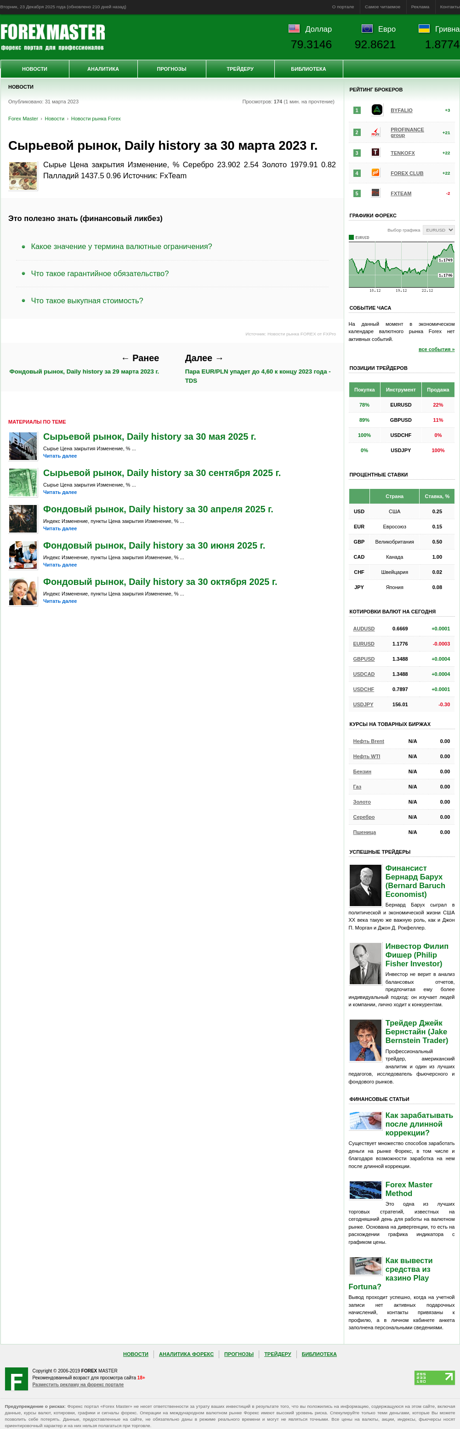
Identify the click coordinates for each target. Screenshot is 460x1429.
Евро (387, 29)
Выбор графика (403, 229)
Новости (34, 69)
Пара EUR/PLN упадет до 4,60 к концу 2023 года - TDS (258, 368)
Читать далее (60, 456)
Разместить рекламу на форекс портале (78, 1384)
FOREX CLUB (407, 173)
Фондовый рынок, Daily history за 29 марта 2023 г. (84, 364)
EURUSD (364, 643)
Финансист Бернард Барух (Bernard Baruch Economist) (415, 881)
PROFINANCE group (407, 132)
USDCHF (364, 689)
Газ (357, 786)
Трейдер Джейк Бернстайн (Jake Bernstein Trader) (417, 1031)
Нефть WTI (366, 756)
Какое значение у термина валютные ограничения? (121, 246)
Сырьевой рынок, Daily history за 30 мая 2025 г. (149, 436)
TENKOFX (403, 153)
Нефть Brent (368, 741)
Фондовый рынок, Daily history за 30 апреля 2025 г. (158, 509)
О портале (343, 6)
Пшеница (364, 832)
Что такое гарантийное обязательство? (100, 273)
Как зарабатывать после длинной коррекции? (420, 1124)
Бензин (362, 771)
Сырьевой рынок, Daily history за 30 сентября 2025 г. (162, 473)
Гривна (447, 29)
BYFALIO (402, 110)
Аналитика (103, 69)
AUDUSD (364, 628)
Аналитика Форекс (186, 1354)
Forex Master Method (409, 1188)
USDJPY (363, 704)
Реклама (420, 6)
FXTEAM (401, 193)
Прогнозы (171, 69)
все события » (437, 349)
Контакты (450, 6)
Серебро (364, 817)
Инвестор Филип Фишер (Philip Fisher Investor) (417, 955)
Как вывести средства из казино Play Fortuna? (391, 1273)
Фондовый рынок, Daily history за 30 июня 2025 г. (154, 545)
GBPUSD (364, 659)
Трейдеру (240, 69)
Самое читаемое (382, 6)
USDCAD (364, 674)
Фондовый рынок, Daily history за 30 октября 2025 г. (160, 582)
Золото (362, 802)
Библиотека (308, 69)
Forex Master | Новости (52, 37)
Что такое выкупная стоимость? (87, 300)
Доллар (318, 29)
